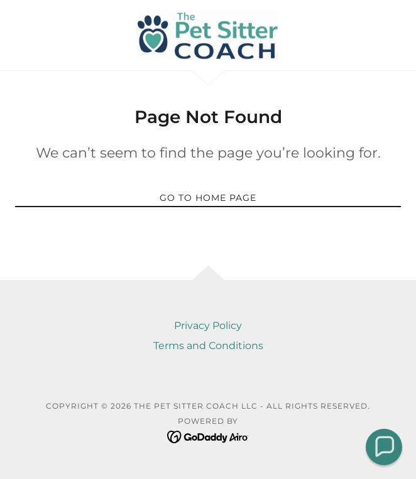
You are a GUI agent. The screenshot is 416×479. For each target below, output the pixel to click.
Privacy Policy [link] (208, 325)
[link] (208, 35)
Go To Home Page (208, 197)
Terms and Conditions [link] (208, 346)
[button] (384, 447)
